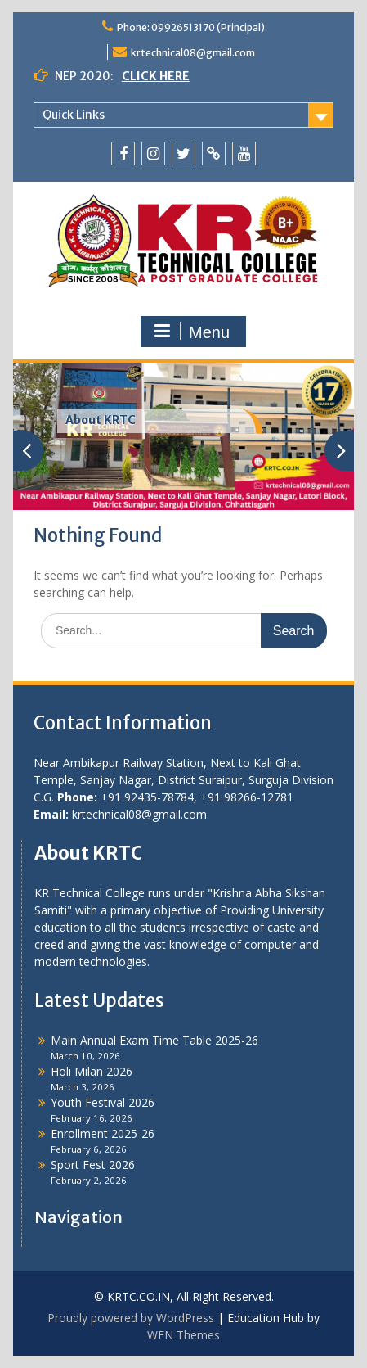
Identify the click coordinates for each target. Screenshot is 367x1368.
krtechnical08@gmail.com (193, 53)
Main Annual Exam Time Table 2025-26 (154, 1040)
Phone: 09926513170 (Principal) (191, 27)
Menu (191, 331)
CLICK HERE (156, 76)
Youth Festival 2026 (102, 1102)
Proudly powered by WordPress (130, 1317)
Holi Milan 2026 (91, 1071)
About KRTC (100, 420)
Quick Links (74, 114)
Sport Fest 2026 (93, 1164)
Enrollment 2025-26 (102, 1133)
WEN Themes (183, 1335)
